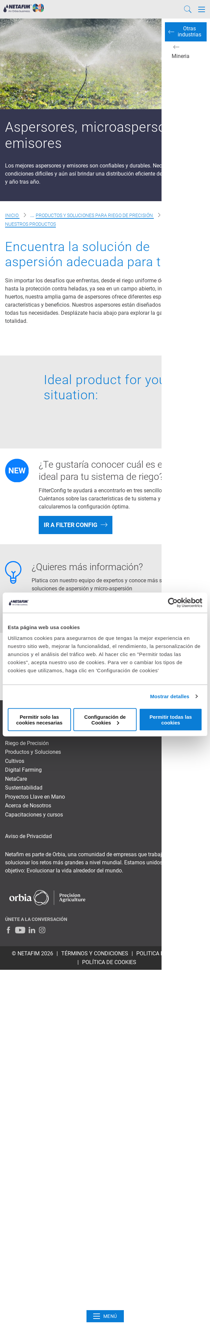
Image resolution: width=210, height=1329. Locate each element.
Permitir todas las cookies (170, 719)
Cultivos (14, 761)
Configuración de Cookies (105, 719)
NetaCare (16, 779)
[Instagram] (42, 930)
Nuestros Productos (30, 224)
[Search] (187, 9)
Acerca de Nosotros (28, 805)
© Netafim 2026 (32, 953)
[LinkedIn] (32, 930)
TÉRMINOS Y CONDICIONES (94, 953)
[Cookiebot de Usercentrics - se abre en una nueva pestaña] (172, 603)
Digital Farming (23, 770)
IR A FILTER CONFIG (70, 524)
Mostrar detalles (169, 696)
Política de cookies (109, 962)
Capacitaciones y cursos (34, 814)
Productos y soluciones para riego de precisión (95, 215)
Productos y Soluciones (33, 752)
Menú (105, 1316)
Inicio (12, 215)
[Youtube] (20, 930)
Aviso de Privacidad (28, 836)
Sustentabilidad (23, 787)
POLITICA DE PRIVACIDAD (167, 953)
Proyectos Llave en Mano (35, 797)
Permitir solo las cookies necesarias (39, 719)
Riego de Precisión (27, 743)
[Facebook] (8, 930)
